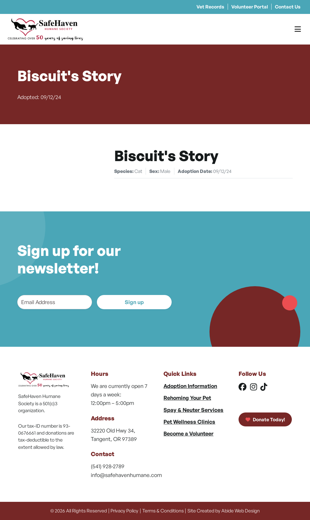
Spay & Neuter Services (193, 409)
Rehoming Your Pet (187, 397)
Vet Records (210, 7)
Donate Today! (265, 419)
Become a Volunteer (188, 433)
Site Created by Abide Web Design (223, 511)
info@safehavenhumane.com (126, 475)
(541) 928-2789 (107, 466)
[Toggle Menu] (297, 29)
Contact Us (288, 7)
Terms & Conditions (163, 511)
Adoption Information (190, 386)
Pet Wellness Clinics (189, 421)
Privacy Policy (124, 511)
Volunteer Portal (249, 7)
